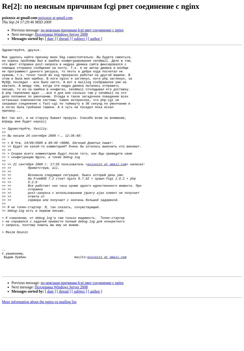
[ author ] (95, 39)
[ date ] (50, 39)
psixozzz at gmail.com (55, 18)
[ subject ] (79, 39)
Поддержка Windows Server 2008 (61, 34)
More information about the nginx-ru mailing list (39, 347)
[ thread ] (64, 39)
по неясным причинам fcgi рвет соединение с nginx (82, 30)
